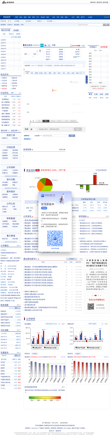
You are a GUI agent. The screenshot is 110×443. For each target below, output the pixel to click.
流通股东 (5, 197)
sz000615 (3, 57)
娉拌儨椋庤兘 (6, 105)
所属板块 (15, 173)
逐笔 (90, 94)
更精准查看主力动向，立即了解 (53, 170)
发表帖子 (72, 259)
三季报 (4, 212)
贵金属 (43, 17)
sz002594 (3, 54)
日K (45, 73)
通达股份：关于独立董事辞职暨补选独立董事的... (41, 267)
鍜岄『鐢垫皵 (6, 113)
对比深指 (86, 79)
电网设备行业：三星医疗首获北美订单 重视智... (94, 252)
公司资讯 (27, 216)
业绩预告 (5, 226)
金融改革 (10, 298)
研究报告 (83, 216)
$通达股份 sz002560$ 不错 (33, 310)
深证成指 (28, 21)
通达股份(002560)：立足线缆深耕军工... (91, 225)
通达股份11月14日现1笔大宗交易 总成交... (38, 272)
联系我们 (47, 428)
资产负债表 (5, 224)
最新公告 (5, 206)
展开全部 (4, 130)
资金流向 (30, 170)
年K (59, 73)
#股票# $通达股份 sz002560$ (34, 294)
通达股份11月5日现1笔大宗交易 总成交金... (39, 285)
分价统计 (5, 153)
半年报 (4, 209)
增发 (13, 185)
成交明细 (15, 150)
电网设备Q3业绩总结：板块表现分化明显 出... (93, 241)
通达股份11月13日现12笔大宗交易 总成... (38, 275)
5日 (32, 73)
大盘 (53, 17)
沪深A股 (15, 292)
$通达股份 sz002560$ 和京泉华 (34, 299)
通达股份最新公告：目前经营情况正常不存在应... (41, 307)
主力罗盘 (98, 170)
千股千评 (14, 86)
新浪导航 (105, 2)
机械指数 (13, 295)
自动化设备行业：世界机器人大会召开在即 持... (94, 249)
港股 (25, 17)
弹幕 (26, 129)
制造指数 (7, 295)
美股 (29, 17)
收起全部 (14, 130)
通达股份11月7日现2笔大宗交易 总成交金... (39, 280)
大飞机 (13, 300)
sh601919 (3, 48)
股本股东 (11, 191)
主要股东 (15, 194)
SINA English (67, 428)
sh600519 (3, 63)
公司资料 (11, 167)
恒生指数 (49, 21)
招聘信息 (53, 428)
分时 (27, 73)
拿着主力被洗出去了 (31, 291)
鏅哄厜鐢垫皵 (6, 116)
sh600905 (3, 40)
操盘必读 (14, 78)
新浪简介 (28, 428)
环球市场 (3, 21)
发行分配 (11, 179)
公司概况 (5, 245)
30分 (73, 73)
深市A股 (10, 292)
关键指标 (5, 221)
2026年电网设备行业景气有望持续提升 (91, 244)
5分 (64, 73)
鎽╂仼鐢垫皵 (6, 102)
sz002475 (3, 69)
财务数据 (11, 218)
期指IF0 (39, 21)
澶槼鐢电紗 (5, 99)
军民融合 (16, 298)
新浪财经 (3, 25)
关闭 (69, 195)
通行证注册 (75, 428)
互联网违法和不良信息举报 (52, 425)
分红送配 (5, 182)
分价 (101, 94)
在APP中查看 (76, 45)
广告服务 (41, 428)
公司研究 (82, 220)
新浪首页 (99, 2)
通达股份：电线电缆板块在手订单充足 (37, 223)
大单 (96, 94)
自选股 (90, 17)
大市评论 (4, 80)
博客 (78, 17)
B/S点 (41, 73)
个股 (57, 17)
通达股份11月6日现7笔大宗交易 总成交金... (39, 283)
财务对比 (15, 138)
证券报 (14, 88)
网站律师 (60, 428)
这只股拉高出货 (29, 305)
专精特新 (7, 300)
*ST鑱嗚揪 (5, 111)
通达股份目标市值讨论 (32, 297)
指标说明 (104, 170)
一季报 (14, 209)
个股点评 (14, 80)
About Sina (34, 428)
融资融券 (5, 155)
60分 (77, 73)
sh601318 (3, 60)
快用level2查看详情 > (98, 88)
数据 (66, 17)
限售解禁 (5, 185)
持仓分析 (15, 153)
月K (54, 73)
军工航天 (5, 298)
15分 (68, 73)
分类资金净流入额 (88, 199)
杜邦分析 (15, 226)
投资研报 (27, 149)
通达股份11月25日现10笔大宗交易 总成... (38, 269)
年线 (36, 73)
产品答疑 (82, 428)
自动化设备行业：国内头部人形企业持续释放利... (94, 246)
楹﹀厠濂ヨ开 (6, 125)
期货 (33, 17)
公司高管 (15, 170)
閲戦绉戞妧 (5, 108)
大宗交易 (15, 155)
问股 (53, 45)
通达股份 (16, 25)
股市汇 (83, 17)
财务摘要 (5, 305)
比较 (72, 135)
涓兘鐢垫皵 (5, 122)
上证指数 (16, 21)
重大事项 (11, 236)
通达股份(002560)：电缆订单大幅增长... (91, 223)
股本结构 (5, 194)
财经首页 (93, 2)
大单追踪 (5, 150)
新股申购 (4, 86)
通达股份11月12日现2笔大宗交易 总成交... (38, 277)
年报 (13, 206)
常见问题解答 (39, 425)
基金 (21, 17)
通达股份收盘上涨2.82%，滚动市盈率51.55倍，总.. (41, 252)
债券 (47, 17)
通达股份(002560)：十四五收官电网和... (91, 228)
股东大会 (5, 238)
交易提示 (4, 78)
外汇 (37, 17)
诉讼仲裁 (15, 238)
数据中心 (5, 138)
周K (50, 73)
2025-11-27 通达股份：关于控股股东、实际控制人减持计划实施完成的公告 (53, 65)
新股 (62, 17)
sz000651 (3, 51)
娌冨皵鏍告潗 (6, 119)
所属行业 (5, 173)
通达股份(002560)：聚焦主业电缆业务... (91, 233)
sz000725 (3, 43)
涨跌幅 (18, 34)
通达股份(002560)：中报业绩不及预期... (91, 231)
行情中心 (10, 25)
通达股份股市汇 (30, 259)
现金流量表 (15, 224)
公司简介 (5, 170)
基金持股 (15, 197)
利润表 (14, 221)
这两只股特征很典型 (31, 302)
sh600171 (3, 66)
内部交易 (5, 158)
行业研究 (82, 238)
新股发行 (15, 182)
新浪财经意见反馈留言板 (67, 425)
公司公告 (4, 83)
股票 (16, 17)
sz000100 (3, 45)
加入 (83, 45)
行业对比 (5, 93)
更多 (73, 216)
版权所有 (58, 431)
